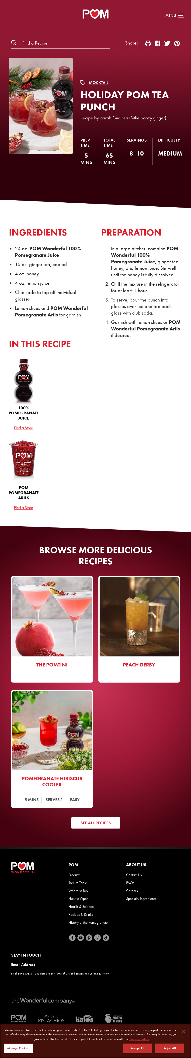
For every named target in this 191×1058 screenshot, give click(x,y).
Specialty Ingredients (141, 898)
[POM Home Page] (96, 14)
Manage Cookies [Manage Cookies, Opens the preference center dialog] (18, 1049)
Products (74, 875)
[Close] (183, 1032)
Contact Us (134, 875)
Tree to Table (78, 883)
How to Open (79, 898)
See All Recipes (95, 823)
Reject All (169, 1049)
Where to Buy (78, 890)
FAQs (130, 883)
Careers (132, 890)
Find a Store (23, 427)
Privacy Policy (101, 973)
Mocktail (98, 82)
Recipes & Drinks (81, 914)
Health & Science (81, 906)
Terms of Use (62, 973)
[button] (174, 15)
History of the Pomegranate (88, 922)
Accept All (137, 1049)
